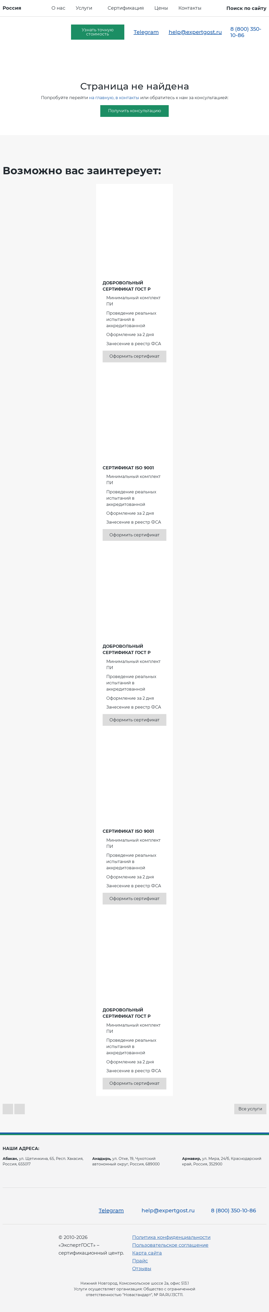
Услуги (84, 8)
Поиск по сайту (246, 8)
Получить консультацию (134, 110)
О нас (58, 8)
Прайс (140, 1261)
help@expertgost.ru (195, 32)
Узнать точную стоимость (98, 32)
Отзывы (141, 1269)
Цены (161, 8)
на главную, (101, 97)
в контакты (127, 97)
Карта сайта (147, 1253)
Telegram (146, 32)
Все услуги (250, 1108)
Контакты (189, 8)
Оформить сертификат (134, 356)
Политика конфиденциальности (171, 1237)
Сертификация (126, 8)
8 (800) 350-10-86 (245, 32)
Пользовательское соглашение (170, 1245)
